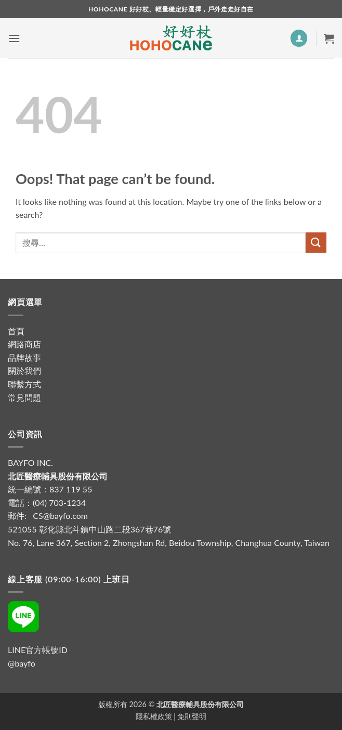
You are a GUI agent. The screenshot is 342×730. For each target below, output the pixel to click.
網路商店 (24, 344)
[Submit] (316, 242)
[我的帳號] (299, 38)
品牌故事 (24, 357)
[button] (14, 38)
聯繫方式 (24, 384)
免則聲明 (191, 716)
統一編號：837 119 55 (50, 489)
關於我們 (24, 370)
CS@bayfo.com (60, 515)
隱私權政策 (154, 716)
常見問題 (24, 397)
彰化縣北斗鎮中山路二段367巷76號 (105, 529)
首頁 (16, 331)
